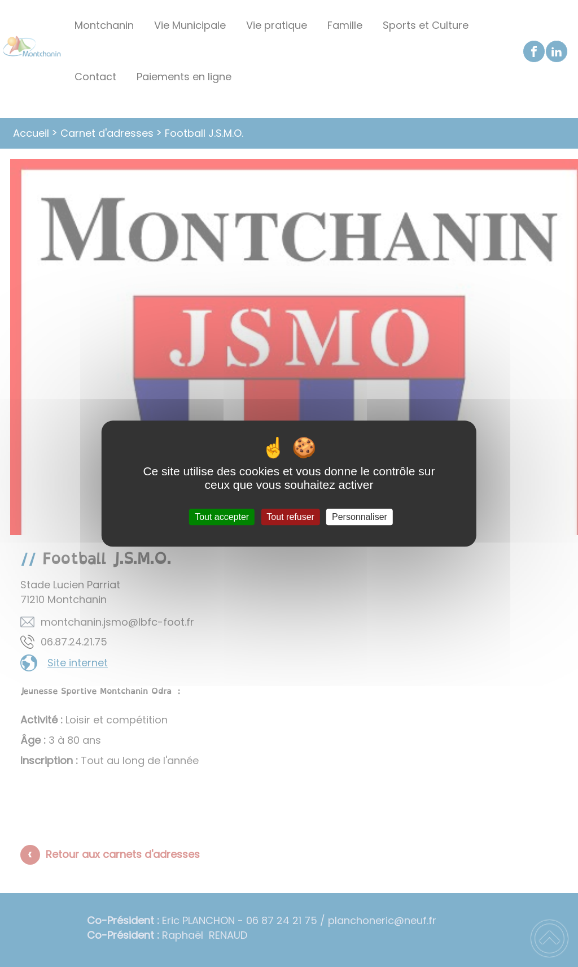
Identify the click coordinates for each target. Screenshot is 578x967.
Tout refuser (290, 517)
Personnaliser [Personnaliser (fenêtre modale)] (359, 517)
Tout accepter (222, 517)
